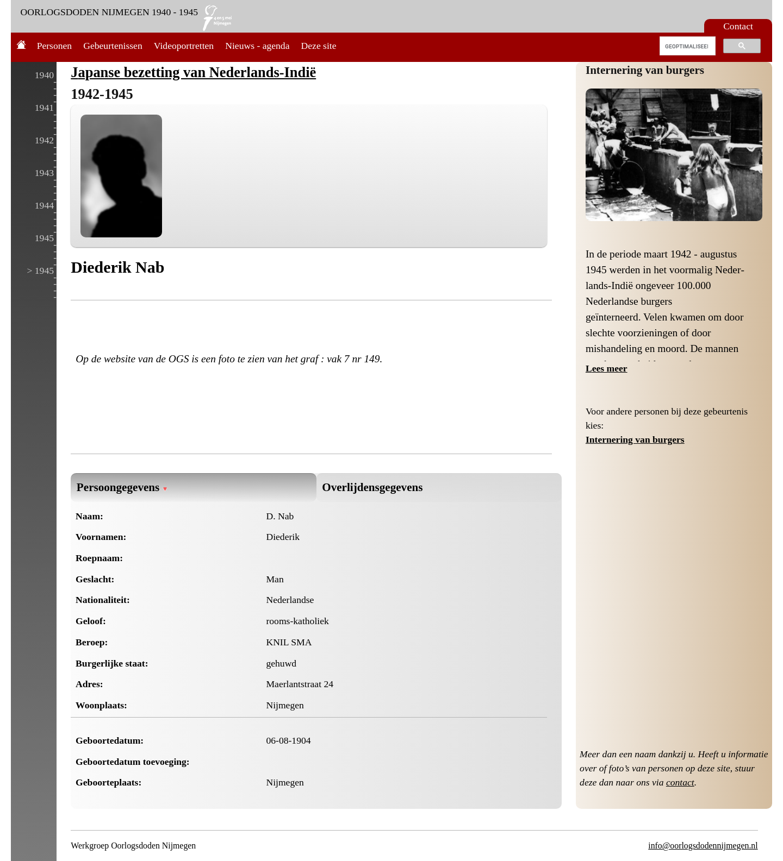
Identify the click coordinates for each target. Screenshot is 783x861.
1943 (44, 172)
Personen (54, 45)
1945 (44, 237)
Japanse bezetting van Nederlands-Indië (193, 72)
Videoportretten (184, 45)
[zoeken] (686, 46)
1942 (44, 140)
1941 (44, 107)
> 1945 (40, 270)
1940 (44, 75)
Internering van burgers (645, 70)
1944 (44, 205)
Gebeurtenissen (112, 45)
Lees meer (606, 368)
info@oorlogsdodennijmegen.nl (702, 845)
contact (680, 782)
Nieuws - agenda (257, 45)
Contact (738, 26)
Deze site (319, 45)
